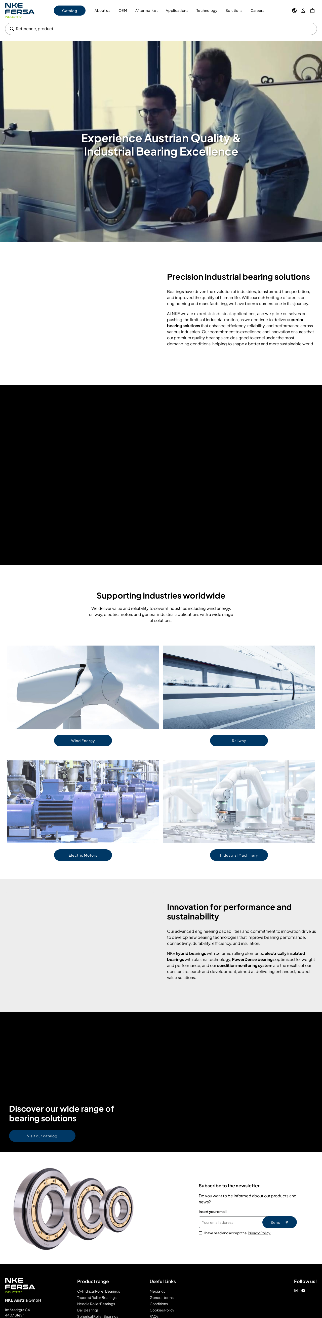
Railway (239, 740)
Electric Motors (83, 855)
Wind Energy (83, 740)
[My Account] (303, 11)
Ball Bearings (88, 1310)
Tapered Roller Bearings (96, 1297)
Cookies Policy (162, 1310)
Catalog (69, 10)
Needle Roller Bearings (96, 1303)
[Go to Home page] (20, 10)
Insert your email (213, 1211)
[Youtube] (303, 1291)
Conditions (159, 1303)
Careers (257, 10)
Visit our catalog (42, 1136)
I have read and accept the (237, 1233)
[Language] (294, 11)
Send (280, 1222)
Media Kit (157, 1291)
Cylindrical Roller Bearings (98, 1291)
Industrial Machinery (239, 855)
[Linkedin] (296, 1291)
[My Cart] (312, 11)
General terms (162, 1297)
